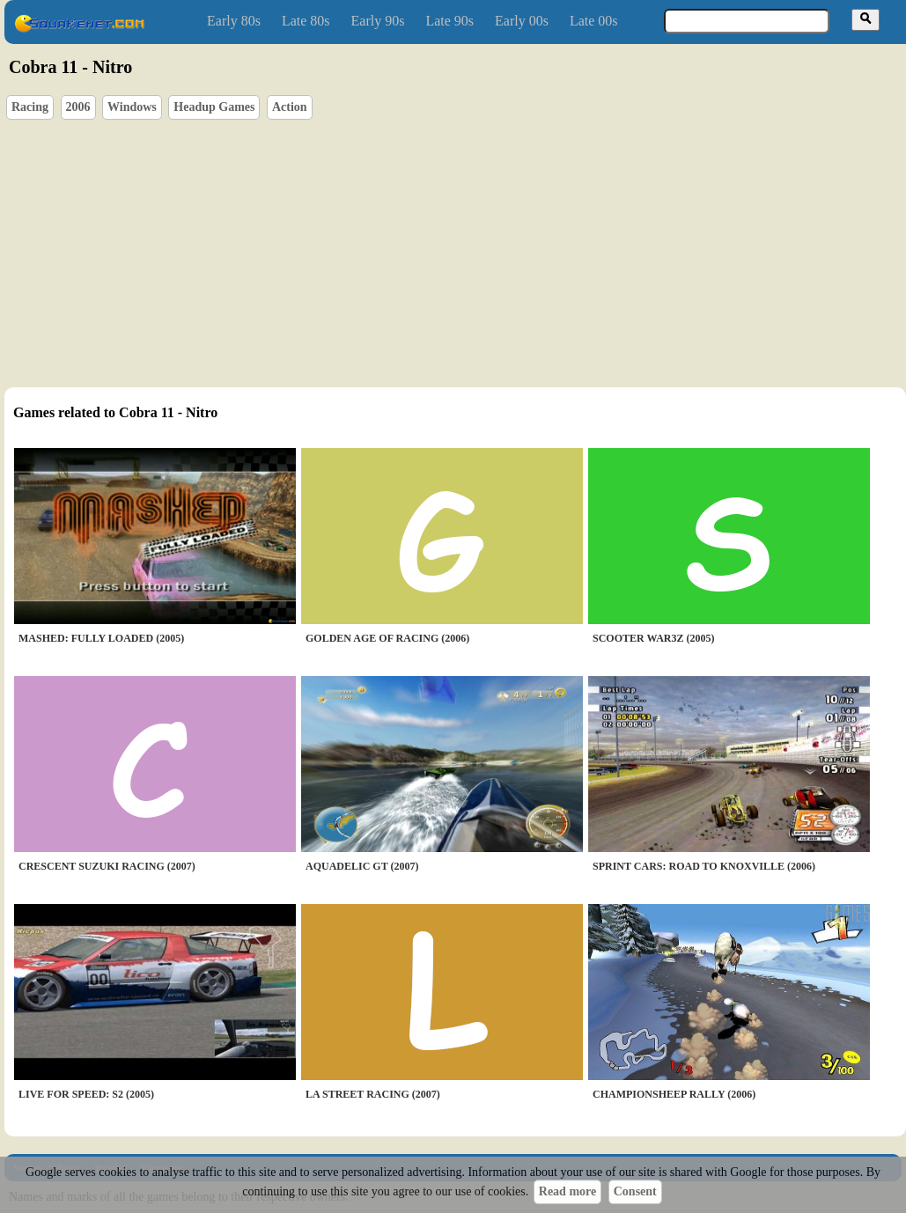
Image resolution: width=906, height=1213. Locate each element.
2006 (78, 107)
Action (289, 107)
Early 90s (378, 20)
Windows (132, 107)
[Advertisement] (316, 247)
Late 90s (449, 20)
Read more (567, 1191)
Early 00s (522, 20)
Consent (635, 1191)
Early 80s (234, 20)
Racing (29, 107)
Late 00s (594, 20)
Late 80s (306, 20)
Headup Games (213, 107)
